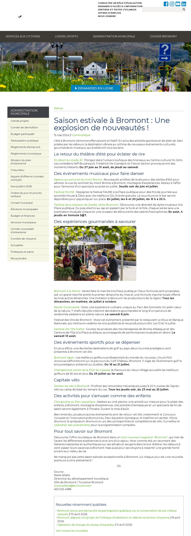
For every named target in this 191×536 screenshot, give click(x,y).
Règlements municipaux (26, 153)
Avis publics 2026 (21, 186)
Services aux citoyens (23, 36)
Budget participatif (22, 134)
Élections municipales (24, 209)
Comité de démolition (24, 127)
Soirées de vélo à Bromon (71, 386)
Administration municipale (114, 36)
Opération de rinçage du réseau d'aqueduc (85, 524)
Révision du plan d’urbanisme (21, 162)
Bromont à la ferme (67, 291)
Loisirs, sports (66, 36)
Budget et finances (23, 215)
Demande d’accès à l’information (120, 6)
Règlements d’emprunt (25, 147)
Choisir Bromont (163, 36)
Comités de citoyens (23, 238)
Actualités (17, 245)
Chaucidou (17, 170)
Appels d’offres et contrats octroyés (27, 178)
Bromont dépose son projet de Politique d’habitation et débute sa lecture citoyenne (113, 517)
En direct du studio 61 (68, 160)
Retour (58, 108)
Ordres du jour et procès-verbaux (26, 194)
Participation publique (24, 140)
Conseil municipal (22, 202)
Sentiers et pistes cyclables (117, 9)
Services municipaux (23, 222)
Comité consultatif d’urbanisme (22, 230)
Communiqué (81, 135)
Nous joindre (107, 16)
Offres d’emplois (109, 13)
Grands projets (20, 120)
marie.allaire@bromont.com (72, 485)
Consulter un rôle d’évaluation (120, 3)
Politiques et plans (22, 251)
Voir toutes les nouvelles (72, 530)
